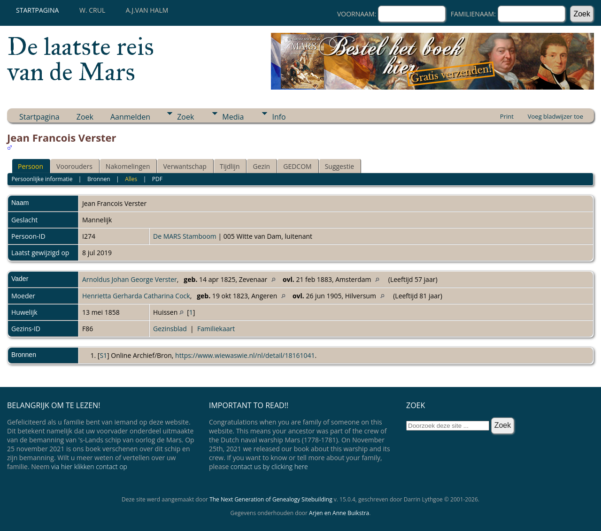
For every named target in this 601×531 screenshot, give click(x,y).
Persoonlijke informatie (41, 179)
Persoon (30, 166)
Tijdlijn (230, 166)
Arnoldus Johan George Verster (129, 279)
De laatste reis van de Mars (80, 59)
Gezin (261, 166)
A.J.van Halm (147, 10)
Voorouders (74, 166)
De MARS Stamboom (184, 236)
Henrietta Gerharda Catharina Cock (136, 295)
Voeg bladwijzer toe (555, 116)
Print (507, 116)
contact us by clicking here (269, 466)
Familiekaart (216, 328)
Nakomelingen (128, 166)
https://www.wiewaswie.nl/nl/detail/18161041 (245, 355)
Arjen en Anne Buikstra (339, 513)
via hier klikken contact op (89, 466)
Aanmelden (130, 117)
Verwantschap (184, 166)
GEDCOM (297, 166)
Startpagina (37, 10)
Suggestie (339, 166)
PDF (157, 179)
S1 (103, 355)
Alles (131, 179)
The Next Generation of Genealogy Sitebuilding (270, 499)
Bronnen (98, 179)
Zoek (85, 117)
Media (233, 117)
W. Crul (92, 10)
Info (278, 117)
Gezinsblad (170, 328)
